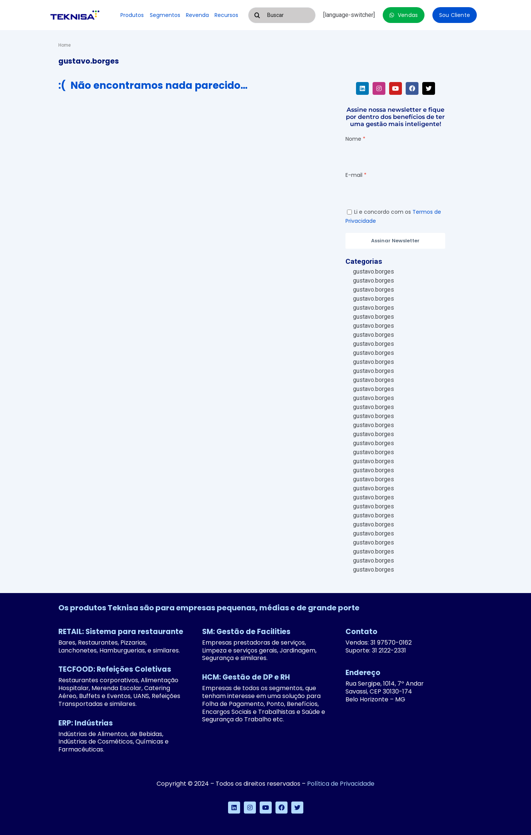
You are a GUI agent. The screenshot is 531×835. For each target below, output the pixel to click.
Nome (353, 139)
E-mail (353, 175)
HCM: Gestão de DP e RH (246, 677)
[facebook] (412, 88)
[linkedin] (362, 88)
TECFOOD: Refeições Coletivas (114, 669)
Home (64, 45)
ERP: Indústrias (85, 723)
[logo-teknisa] (74, 13)
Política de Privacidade (340, 783)
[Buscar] (282, 15)
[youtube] (395, 88)
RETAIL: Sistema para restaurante (120, 632)
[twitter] (428, 88)
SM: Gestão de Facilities (246, 632)
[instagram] (379, 88)
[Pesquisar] (257, 15)
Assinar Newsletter (395, 240)
